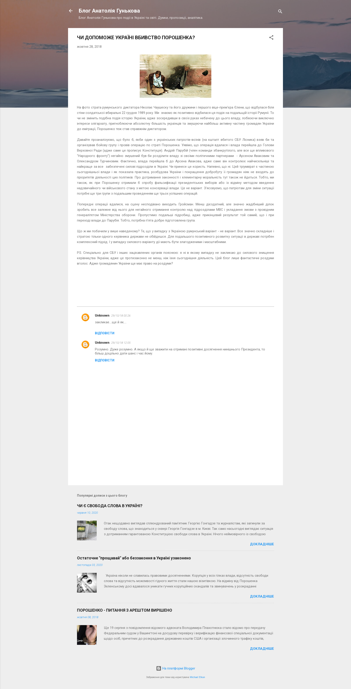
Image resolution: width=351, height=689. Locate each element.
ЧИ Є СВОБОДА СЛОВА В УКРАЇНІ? (109, 505)
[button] (271, 38)
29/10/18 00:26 (121, 315)
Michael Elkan (197, 677)
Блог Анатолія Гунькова (109, 11)
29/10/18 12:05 (121, 342)
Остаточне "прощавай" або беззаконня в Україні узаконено (134, 558)
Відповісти (104, 333)
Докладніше (262, 544)
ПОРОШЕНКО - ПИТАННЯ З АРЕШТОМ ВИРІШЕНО (124, 610)
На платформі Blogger (175, 668)
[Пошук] (280, 12)
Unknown (102, 315)
